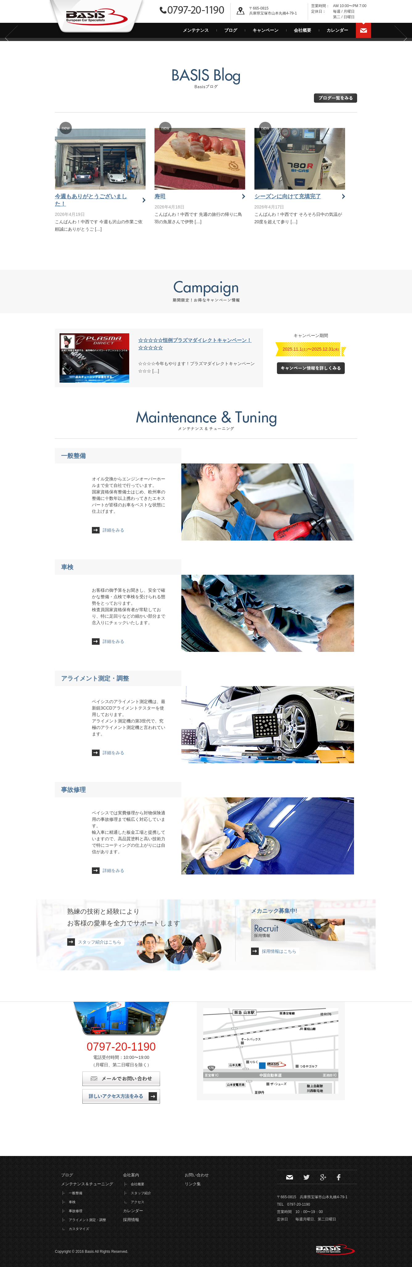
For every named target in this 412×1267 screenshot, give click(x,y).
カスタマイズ (79, 1229)
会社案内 (131, 1175)
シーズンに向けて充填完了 (287, 196)
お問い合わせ (363, 30)
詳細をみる (113, 530)
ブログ (230, 30)
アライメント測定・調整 (95, 678)
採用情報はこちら (279, 951)
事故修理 (73, 789)
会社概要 (302, 30)
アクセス (137, 1202)
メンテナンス (196, 30)
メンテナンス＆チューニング (87, 1184)
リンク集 (193, 1184)
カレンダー (337, 30)
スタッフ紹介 (141, 1193)
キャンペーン (265, 30)
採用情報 (131, 1220)
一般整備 (73, 455)
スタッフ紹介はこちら (99, 942)
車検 (67, 567)
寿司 (160, 196)
